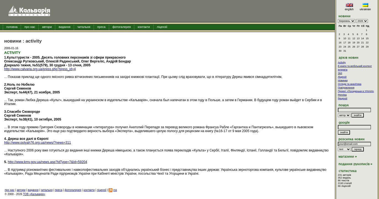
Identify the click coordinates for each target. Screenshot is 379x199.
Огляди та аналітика (349, 84)
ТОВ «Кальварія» (34, 194)
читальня (83, 26)
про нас (29, 26)
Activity (342, 62)
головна (11, 26)
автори (47, 26)
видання (64, 26)
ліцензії (162, 26)
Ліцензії (342, 76)
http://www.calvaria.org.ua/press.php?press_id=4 (40, 69)
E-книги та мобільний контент (355, 66)
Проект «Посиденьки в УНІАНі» (356, 91)
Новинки (343, 80)
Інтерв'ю (343, 69)
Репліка (342, 94)
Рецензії (342, 98)
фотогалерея (121, 26)
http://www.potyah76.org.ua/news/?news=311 (37, 143)
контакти (144, 26)
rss (115, 190)
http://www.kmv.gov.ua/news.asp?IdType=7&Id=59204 (47, 162)
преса (101, 26)
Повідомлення (346, 87)
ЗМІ (340, 73)
